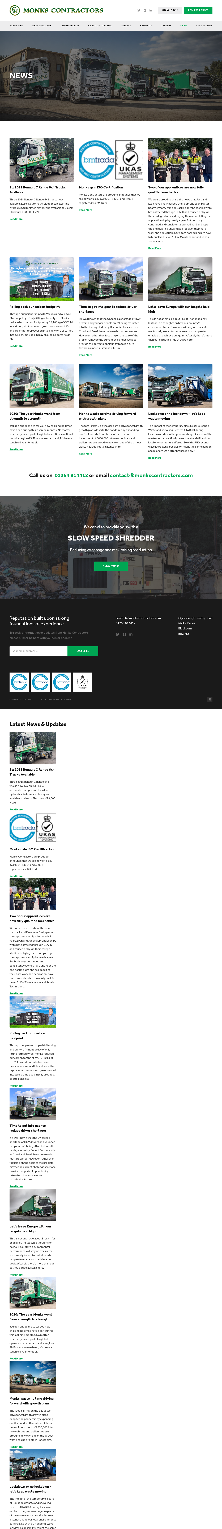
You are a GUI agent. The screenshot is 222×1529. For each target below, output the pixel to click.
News (183, 25)
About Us (146, 25)
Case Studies (204, 25)
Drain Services (70, 25)
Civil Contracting (100, 25)
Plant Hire (16, 25)
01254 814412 (170, 10)
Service (126, 25)
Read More (16, 219)
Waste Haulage (42, 25)
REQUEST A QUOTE (198, 10)
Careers (166, 25)
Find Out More (111, 566)
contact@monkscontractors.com (151, 476)
